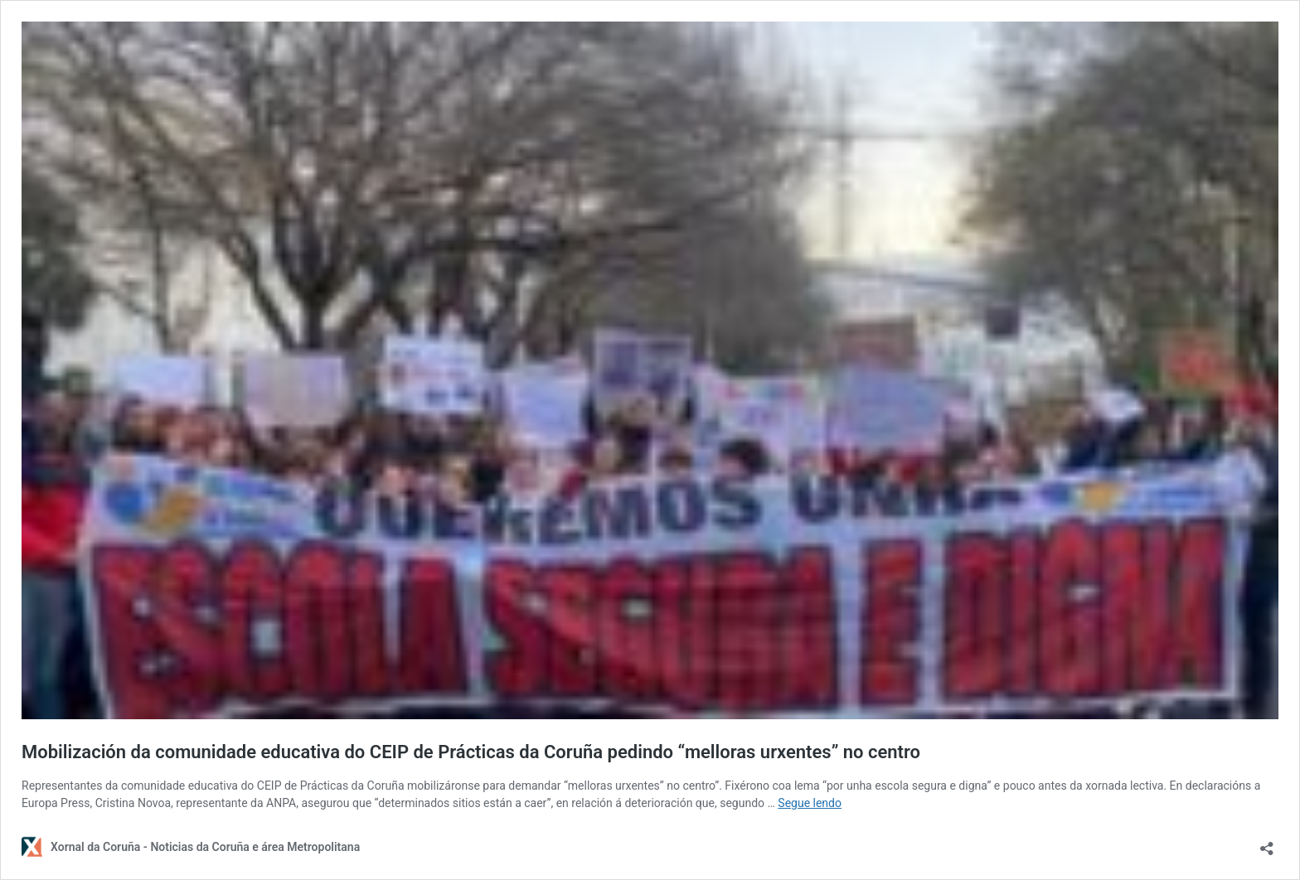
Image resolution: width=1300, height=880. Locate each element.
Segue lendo (810, 803)
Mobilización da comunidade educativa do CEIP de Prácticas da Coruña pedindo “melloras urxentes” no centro (471, 752)
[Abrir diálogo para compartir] (1266, 843)
